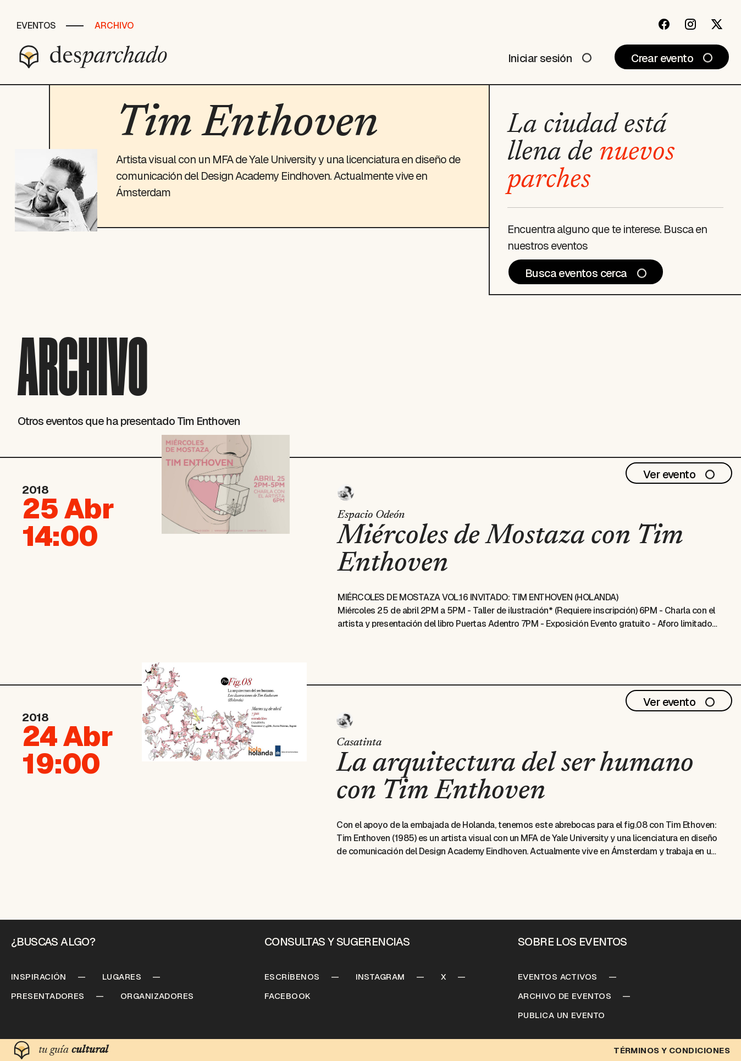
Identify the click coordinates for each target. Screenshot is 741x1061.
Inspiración (39, 976)
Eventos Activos (558, 976)
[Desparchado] (93, 56)
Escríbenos (292, 976)
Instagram (380, 976)
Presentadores (48, 996)
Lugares (121, 976)
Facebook (287, 996)
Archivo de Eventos (564, 996)
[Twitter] (717, 24)
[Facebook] (664, 24)
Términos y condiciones (671, 1050)
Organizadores (157, 996)
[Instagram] (690, 24)
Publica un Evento (561, 1015)
